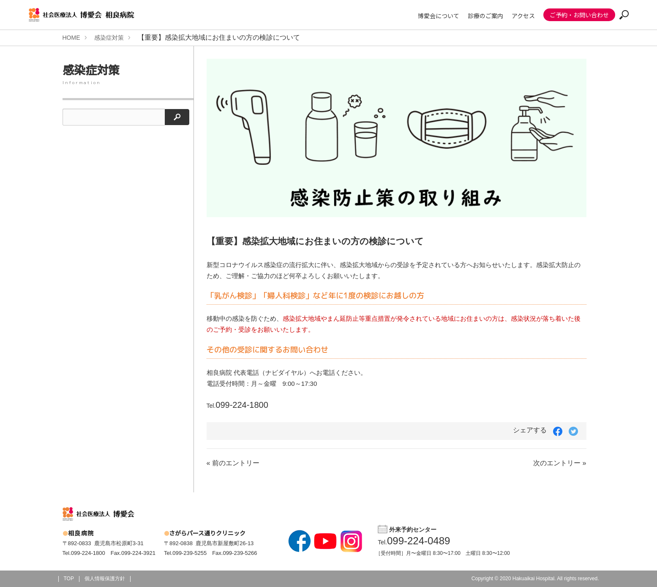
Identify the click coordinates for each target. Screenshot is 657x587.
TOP (69, 579)
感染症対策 (109, 37)
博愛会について (438, 15)
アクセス (523, 15)
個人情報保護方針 (105, 579)
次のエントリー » (559, 463)
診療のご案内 (485, 15)
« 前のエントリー (233, 463)
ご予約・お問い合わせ (579, 15)
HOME (71, 37)
